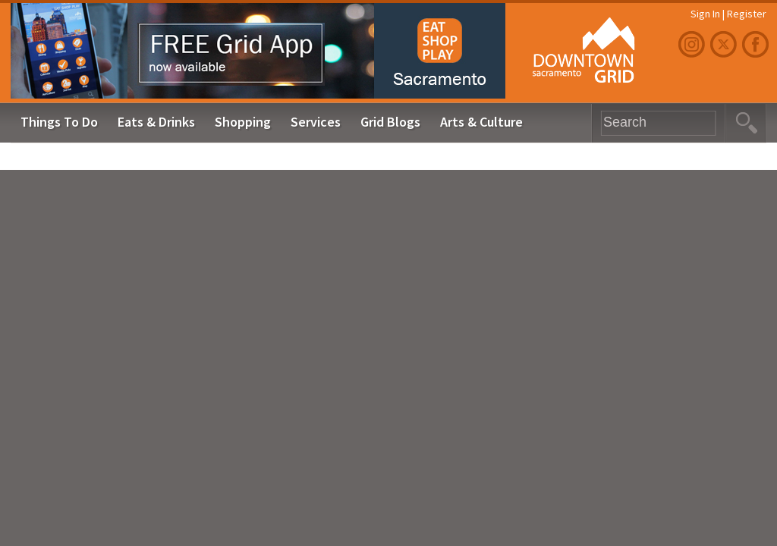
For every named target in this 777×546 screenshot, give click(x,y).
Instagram (693, 44)
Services (316, 121)
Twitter (725, 44)
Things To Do (59, 121)
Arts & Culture (481, 121)
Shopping (243, 121)
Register (746, 13)
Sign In (705, 13)
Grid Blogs (390, 121)
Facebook (757, 44)
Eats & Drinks (156, 121)
